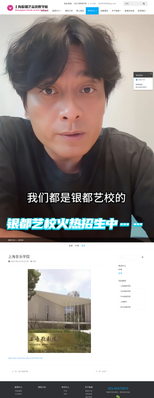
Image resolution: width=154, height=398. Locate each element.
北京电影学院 (125, 291)
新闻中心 (56, 11)
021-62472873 (118, 388)
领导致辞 (88, 397)
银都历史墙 (129, 11)
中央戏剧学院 (125, 296)
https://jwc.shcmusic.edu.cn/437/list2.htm (25, 358)
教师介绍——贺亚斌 (15, 240)
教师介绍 (88, 391)
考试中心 (91, 11)
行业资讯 (18, 394)
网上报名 (80, 11)
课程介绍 (69, 11)
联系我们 (142, 11)
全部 (71, 246)
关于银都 (115, 11)
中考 (77, 246)
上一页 (20, 371)
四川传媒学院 (125, 307)
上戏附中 (123, 302)
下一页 (101, 371)
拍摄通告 (104, 11)
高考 (83, 246)
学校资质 (88, 394)
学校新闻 (18, 391)
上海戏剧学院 (125, 286)
